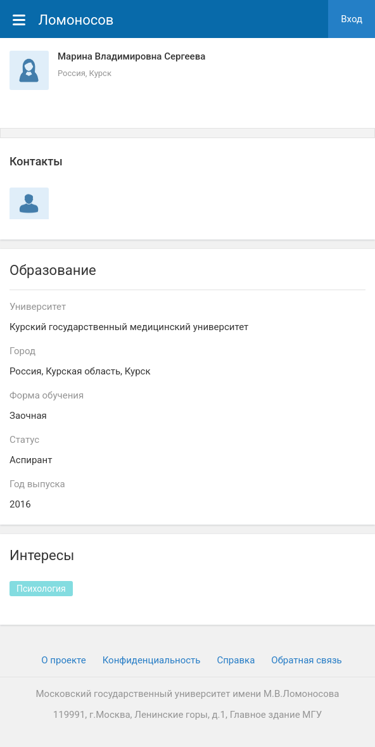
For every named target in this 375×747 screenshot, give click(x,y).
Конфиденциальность (152, 660)
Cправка (236, 660)
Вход (351, 19)
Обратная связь (306, 660)
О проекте (63, 660)
